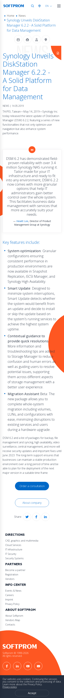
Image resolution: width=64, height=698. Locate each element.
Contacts (10, 624)
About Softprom (20, 610)
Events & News (13, 590)
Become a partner (15, 570)
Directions (15, 535)
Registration (11, 574)
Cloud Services (13, 545)
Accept (32, 693)
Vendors (9, 579)
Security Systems (14, 558)
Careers (9, 595)
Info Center (15, 585)
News (22, 16)
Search (32, 6)
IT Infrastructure (13, 549)
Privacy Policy (12, 604)
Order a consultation (32, 486)
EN (47, 5)
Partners (13, 564)
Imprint (9, 599)
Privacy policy (10, 686)
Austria (40, 6)
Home (10, 16)
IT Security (10, 554)
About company (32, 503)
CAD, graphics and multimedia (21, 540)
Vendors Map (12, 620)
